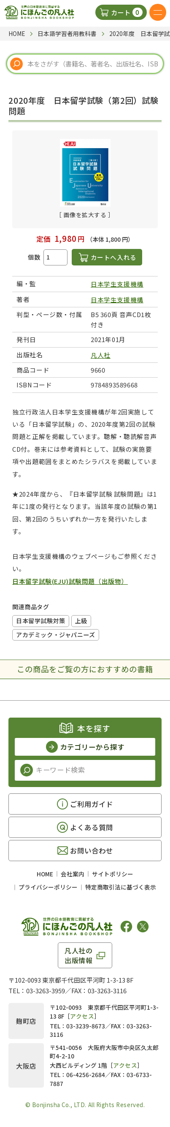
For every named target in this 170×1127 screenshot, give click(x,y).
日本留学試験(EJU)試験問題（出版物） (70, 581)
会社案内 (72, 874)
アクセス (82, 1016)
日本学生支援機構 (117, 283)
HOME (45, 874)
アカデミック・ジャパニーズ (55, 634)
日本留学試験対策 (40, 620)
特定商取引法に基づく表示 (120, 887)
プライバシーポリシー (48, 887)
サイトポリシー (112, 874)
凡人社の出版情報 (79, 955)
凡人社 (101, 355)
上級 (81, 620)
